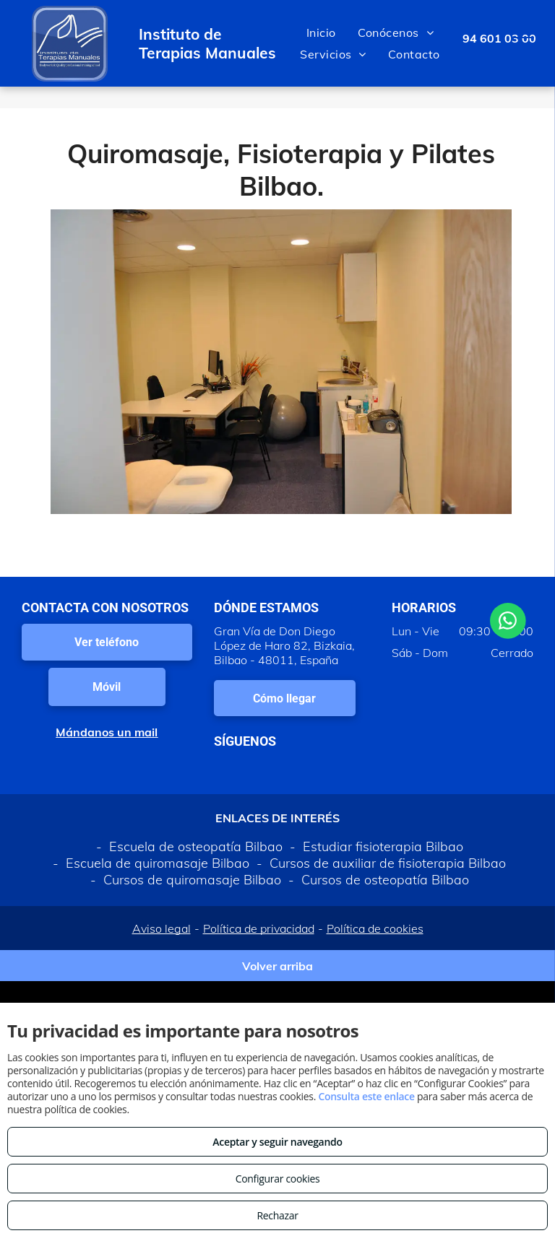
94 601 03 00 (499, 38)
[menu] (523, 43)
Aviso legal (161, 928)
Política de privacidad (258, 928)
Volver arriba (277, 966)
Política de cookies (375, 928)
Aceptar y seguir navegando (277, 1142)
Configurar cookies (278, 1178)
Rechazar (277, 1215)
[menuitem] (321, 32)
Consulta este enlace (366, 1096)
